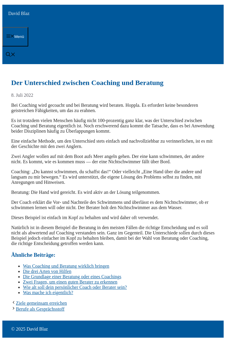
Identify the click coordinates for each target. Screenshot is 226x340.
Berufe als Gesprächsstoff (40, 308)
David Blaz (18, 13)
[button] (10, 55)
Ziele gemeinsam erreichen (41, 303)
